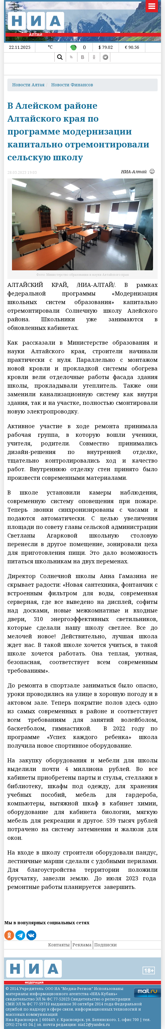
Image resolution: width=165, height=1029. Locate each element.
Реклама (82, 945)
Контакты (59, 945)
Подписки (105, 945)
